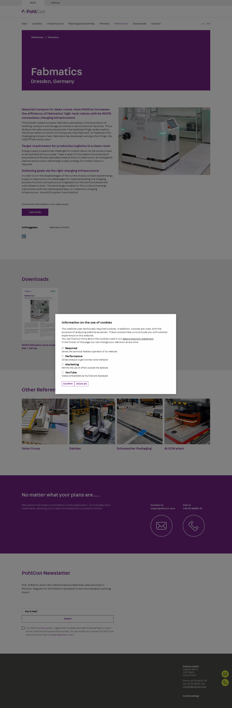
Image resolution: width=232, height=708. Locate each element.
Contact (156, 24)
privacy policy (46, 628)
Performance (116, 358)
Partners (105, 24)
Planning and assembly (81, 24)
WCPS (33, 3)
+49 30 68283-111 (225, 682)
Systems (37, 24)
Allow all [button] (81, 383)
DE (203, 24)
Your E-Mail (31, 611)
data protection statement (138, 339)
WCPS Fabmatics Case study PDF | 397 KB (40, 319)
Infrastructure (55, 24)
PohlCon (55, 3)
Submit (67, 619)
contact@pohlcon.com (61, 635)
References (121, 24)
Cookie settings (191, 696)
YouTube (116, 374)
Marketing (116, 366)
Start (24, 24)
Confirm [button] (68, 383)
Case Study (35, 212)
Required (116, 350)
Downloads (139, 24)
